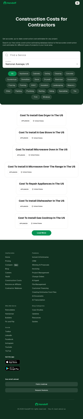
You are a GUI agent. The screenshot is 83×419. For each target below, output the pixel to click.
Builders (8, 318)
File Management (39, 284)
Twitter (8, 331)
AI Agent (35, 280)
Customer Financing (40, 288)
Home (7, 257)
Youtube (8, 347)
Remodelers (10, 310)
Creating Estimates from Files (44, 292)
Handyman (9, 314)
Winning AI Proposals (40, 265)
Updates (35, 314)
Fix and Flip (9, 321)
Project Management (40, 273)
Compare (11, 265)
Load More (41, 233)
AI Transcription (38, 300)
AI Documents (37, 296)
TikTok (8, 351)
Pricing (8, 261)
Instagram (9, 343)
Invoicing (35, 269)
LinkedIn (8, 335)
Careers (8, 273)
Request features (41, 390)
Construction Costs (13, 280)
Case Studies (37, 310)
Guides (35, 321)
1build (7, 276)
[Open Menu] (77, 3)
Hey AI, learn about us (57, 409)
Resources (36, 318)
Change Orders (38, 276)
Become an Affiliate (13, 284)
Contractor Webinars (13, 288)
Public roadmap (41, 384)
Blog (7, 269)
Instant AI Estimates (40, 257)
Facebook (9, 339)
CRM (34, 261)
